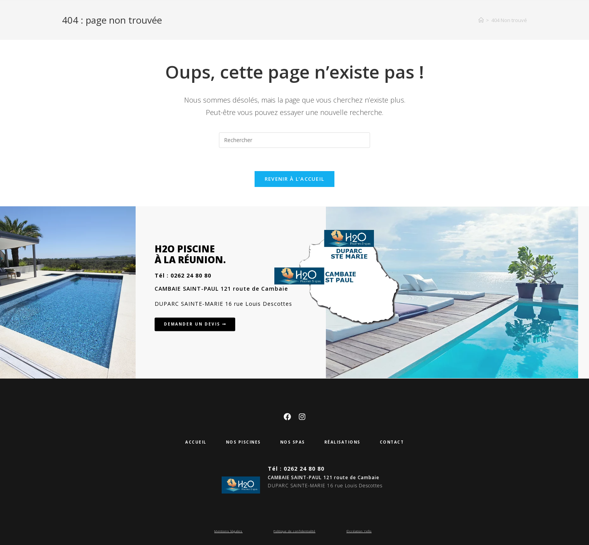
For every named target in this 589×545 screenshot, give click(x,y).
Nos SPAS (292, 442)
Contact (392, 442)
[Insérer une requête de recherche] (294, 140)
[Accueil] (481, 20)
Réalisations (342, 442)
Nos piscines (243, 442)
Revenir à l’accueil (295, 178)
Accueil (196, 442)
